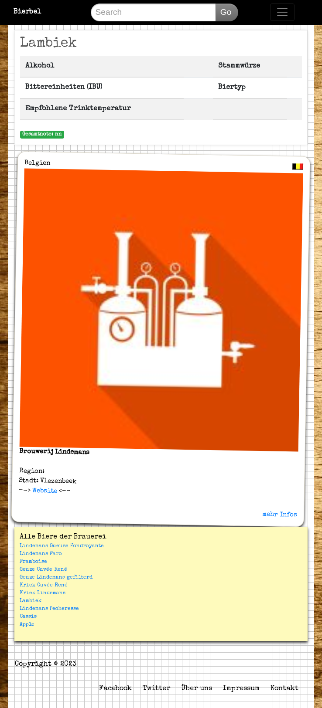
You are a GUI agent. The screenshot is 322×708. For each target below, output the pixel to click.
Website (44, 490)
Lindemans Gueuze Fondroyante (62, 546)
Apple (27, 624)
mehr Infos (279, 514)
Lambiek (30, 601)
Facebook (115, 688)
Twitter (156, 688)
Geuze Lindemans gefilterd (56, 577)
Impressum (241, 688)
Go (226, 12)
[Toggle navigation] (282, 12)
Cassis (28, 617)
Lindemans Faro (41, 554)
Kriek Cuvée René (44, 585)
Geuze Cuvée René (43, 569)
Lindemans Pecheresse (49, 609)
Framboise (33, 562)
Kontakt (284, 688)
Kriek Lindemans (42, 593)
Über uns (196, 688)
